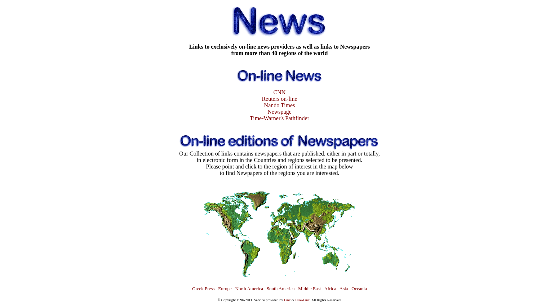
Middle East (309, 288)
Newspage (279, 112)
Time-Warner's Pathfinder (279, 118)
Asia (344, 288)
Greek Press (203, 288)
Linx (287, 300)
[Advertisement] (21, 108)
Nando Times (279, 105)
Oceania (359, 288)
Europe (225, 288)
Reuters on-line (279, 99)
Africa (330, 288)
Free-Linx (302, 300)
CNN (280, 92)
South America (281, 288)
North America (249, 288)
